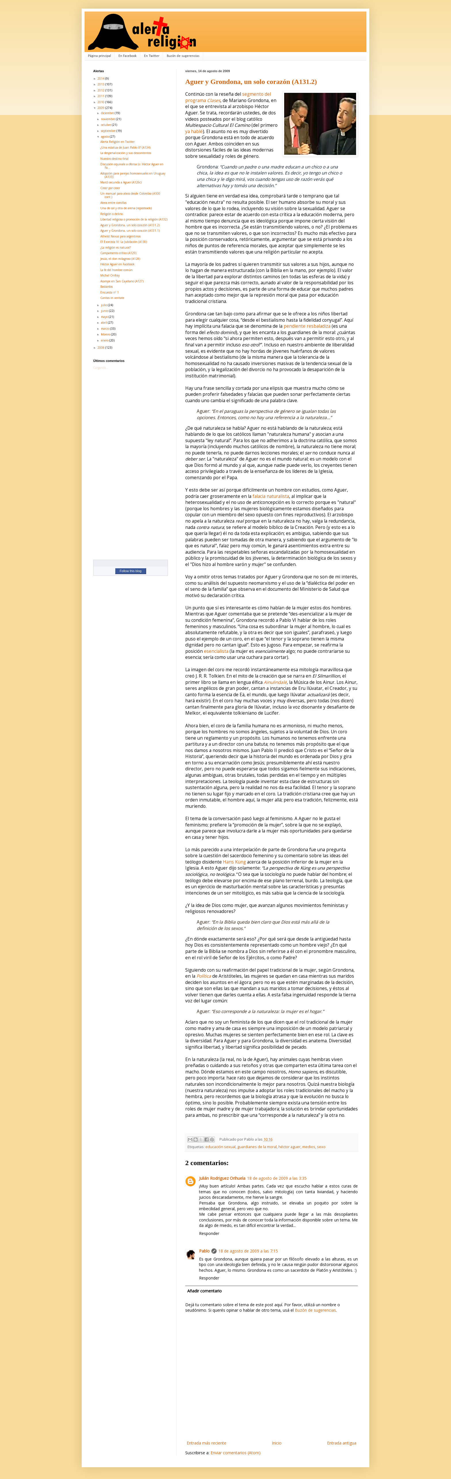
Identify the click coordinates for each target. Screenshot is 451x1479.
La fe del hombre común (116, 270)
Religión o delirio (111, 214)
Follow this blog (131, 571)
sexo (321, 1146)
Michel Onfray (110, 275)
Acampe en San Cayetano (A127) (122, 281)
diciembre (108, 113)
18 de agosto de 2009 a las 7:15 (248, 1251)
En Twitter (151, 56)
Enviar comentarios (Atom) (236, 1452)
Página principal (99, 56)
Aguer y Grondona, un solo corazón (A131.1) (130, 231)
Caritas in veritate (112, 298)
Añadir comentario (204, 1291)
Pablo (204, 1251)
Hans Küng (234, 862)
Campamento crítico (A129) (118, 253)
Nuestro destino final (114, 159)
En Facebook (128, 56)
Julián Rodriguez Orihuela (222, 1178)
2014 (101, 78)
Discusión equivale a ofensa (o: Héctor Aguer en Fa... (131, 166)
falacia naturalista (271, 496)
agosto (105, 137)
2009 (101, 108)
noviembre (108, 119)
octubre (106, 125)
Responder (209, 1233)
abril (104, 323)
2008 (101, 348)
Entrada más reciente (206, 1443)
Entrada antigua (341, 1443)
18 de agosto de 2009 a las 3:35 (277, 1178)
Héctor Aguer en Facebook (117, 264)
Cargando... (100, 368)
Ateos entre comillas (113, 203)
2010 (101, 102)
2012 (101, 90)
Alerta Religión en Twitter (117, 142)
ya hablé (194, 131)
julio (104, 305)
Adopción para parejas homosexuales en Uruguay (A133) (132, 175)
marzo (105, 329)
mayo (105, 317)
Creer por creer (110, 188)
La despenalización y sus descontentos (125, 153)
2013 (101, 84)
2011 (101, 96)
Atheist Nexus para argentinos (120, 236)
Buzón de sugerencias (183, 56)
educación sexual (220, 1146)
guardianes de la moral (257, 1146)
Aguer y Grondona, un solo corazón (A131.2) (251, 81)
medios (308, 1146)
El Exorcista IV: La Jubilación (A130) (123, 242)
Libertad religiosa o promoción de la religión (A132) (133, 219)
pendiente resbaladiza (307, 326)
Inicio (277, 1443)
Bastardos (106, 287)
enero (105, 340)
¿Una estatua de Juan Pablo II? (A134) (125, 147)
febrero (106, 334)
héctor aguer (289, 1146)
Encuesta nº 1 (109, 292)
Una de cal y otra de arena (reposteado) (126, 208)
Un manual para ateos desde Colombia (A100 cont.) (130, 195)
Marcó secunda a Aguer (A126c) (121, 182)
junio (105, 311)
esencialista (216, 651)
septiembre (108, 131)
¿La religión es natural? (115, 247)
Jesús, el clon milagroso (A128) (120, 259)
